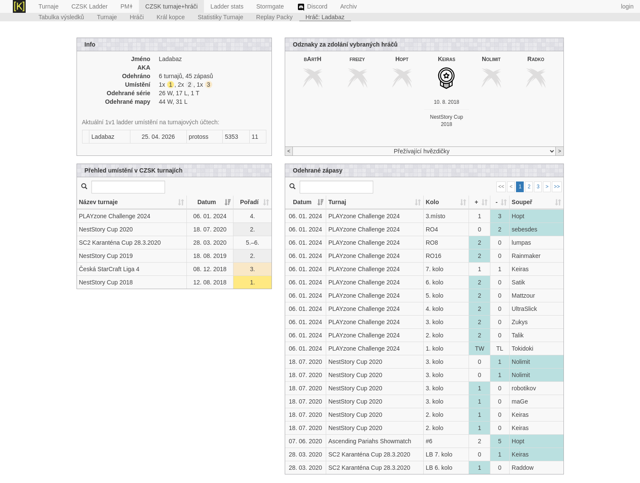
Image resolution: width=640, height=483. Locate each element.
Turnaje (48, 6)
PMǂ (127, 6)
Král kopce (170, 17)
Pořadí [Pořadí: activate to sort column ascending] (249, 202)
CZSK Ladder (89, 6)
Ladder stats (226, 6)
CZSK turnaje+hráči (171, 6)
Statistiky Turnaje (220, 17)
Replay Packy (274, 17)
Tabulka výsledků (61, 17)
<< (501, 187)
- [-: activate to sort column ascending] (496, 202)
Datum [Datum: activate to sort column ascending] (207, 202)
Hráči (137, 17)
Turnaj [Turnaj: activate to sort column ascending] (337, 202)
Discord (312, 7)
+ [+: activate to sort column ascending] (476, 202)
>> (557, 187)
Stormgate (270, 6)
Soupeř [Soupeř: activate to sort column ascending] (522, 202)
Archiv (348, 6)
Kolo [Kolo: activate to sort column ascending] (432, 202)
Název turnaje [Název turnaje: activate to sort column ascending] (98, 202)
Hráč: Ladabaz (325, 17)
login (627, 6)
